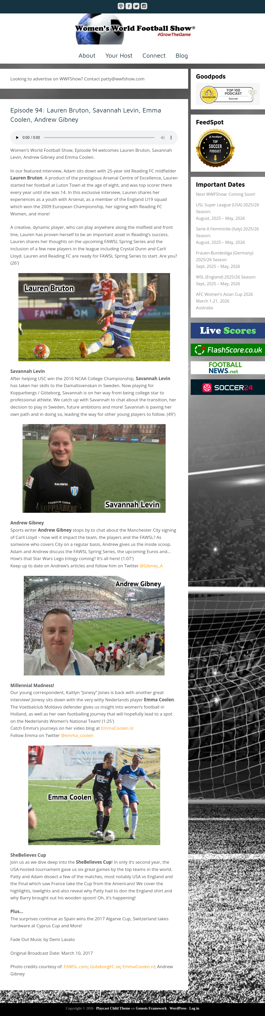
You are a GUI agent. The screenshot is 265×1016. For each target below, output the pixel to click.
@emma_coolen (77, 735)
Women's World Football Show (132, 28)
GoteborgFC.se (105, 966)
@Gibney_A (151, 566)
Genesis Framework (151, 1008)
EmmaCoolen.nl (117, 728)
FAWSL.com (76, 966)
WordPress (178, 1008)
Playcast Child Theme (113, 1008)
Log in (194, 1008)
